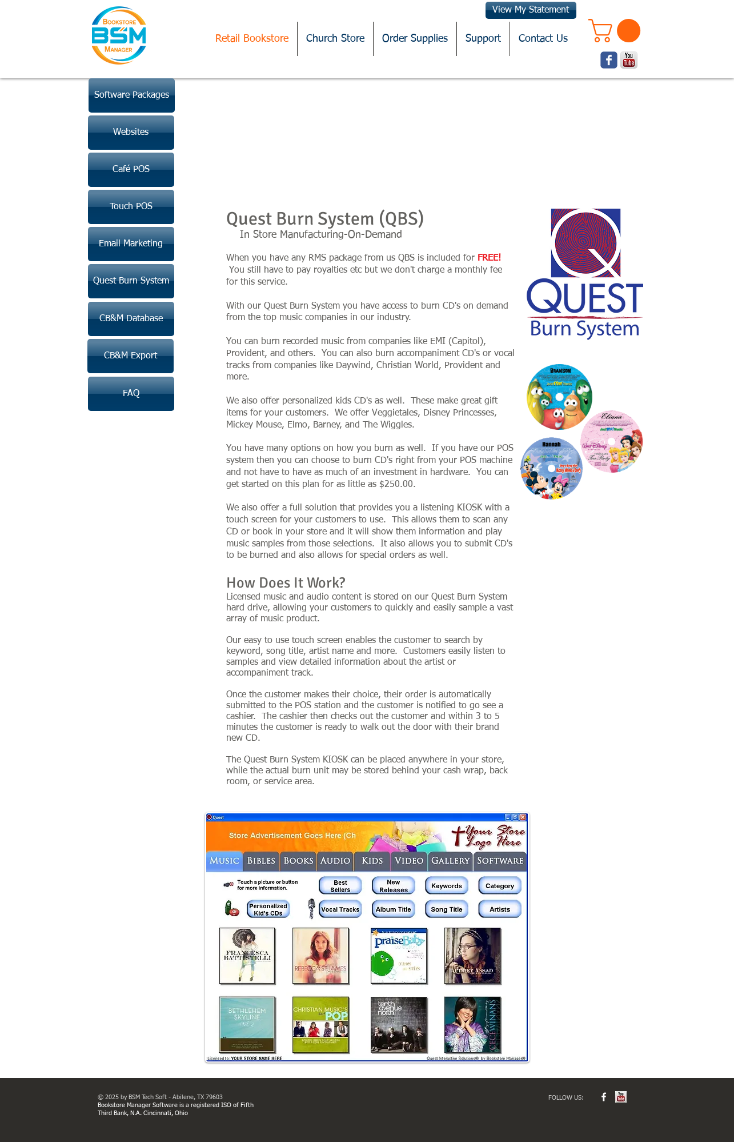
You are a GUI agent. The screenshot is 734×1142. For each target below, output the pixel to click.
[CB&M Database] (131, 319)
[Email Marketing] (131, 244)
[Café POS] (131, 170)
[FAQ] (131, 394)
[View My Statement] (531, 10)
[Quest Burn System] (131, 281)
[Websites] (131, 132)
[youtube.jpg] (621, 1097)
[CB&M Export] (130, 356)
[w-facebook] (603, 1097)
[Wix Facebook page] (608, 60)
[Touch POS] (131, 207)
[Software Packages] (132, 95)
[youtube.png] (628, 60)
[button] (617, 30)
